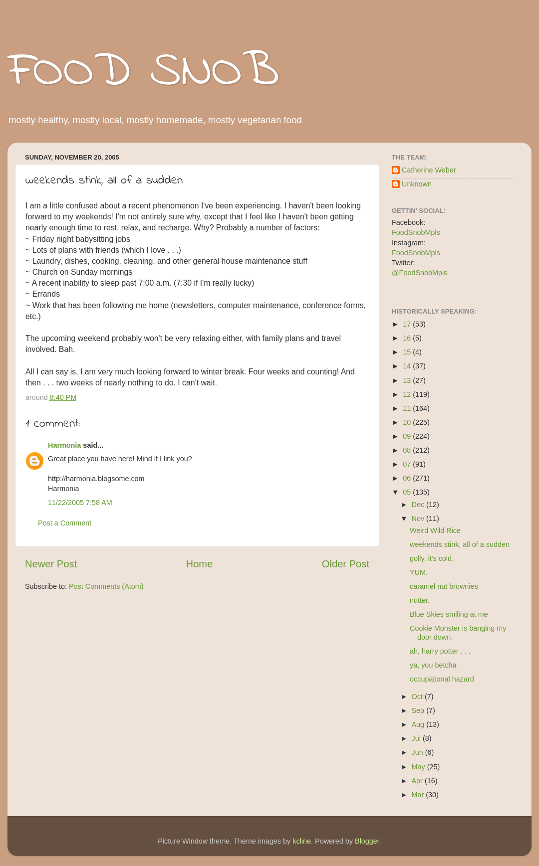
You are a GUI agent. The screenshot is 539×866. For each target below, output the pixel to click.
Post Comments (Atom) (106, 586)
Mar (419, 795)
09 (408, 436)
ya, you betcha (433, 665)
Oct (418, 696)
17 (408, 324)
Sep (419, 710)
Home (199, 563)
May (419, 767)
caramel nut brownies (444, 586)
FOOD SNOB (143, 72)
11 (408, 408)
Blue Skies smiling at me (449, 614)
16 (408, 338)
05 (408, 492)
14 (408, 366)
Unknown (417, 184)
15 (408, 352)
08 (408, 450)
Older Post (345, 563)
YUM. (419, 572)
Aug (419, 724)
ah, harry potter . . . (440, 651)
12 (408, 394)
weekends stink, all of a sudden (460, 544)
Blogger (367, 841)
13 (408, 380)
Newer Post (51, 563)
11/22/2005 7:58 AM (80, 503)
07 (408, 464)
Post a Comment (64, 523)
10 (408, 422)
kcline (301, 841)
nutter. (420, 600)
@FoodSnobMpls (419, 273)
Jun (418, 752)
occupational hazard (442, 679)
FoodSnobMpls (416, 232)
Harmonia (64, 445)
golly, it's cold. (432, 558)
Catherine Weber (429, 170)
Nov (419, 518)
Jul (417, 738)
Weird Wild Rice (435, 530)
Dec (419, 505)
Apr (418, 781)
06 (408, 478)
